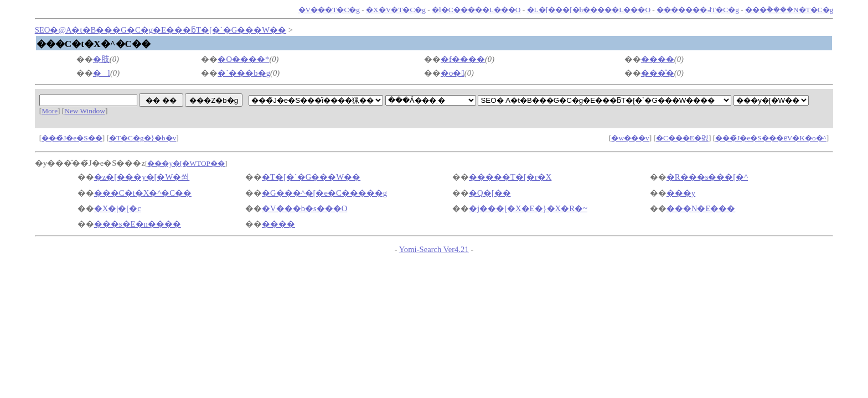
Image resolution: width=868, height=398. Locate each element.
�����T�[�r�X (510, 176)
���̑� (657, 73)
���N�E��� (701, 208)
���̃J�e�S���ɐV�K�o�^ (770, 138)
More (50, 111)
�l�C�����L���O (476, 10)
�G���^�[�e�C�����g (324, 192)
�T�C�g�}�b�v (142, 138)
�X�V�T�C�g (396, 10)
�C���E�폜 (682, 138)
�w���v (630, 138)
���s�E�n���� (137, 223)
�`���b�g (244, 73)
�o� (452, 73)
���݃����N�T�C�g (789, 10)
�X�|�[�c (117, 208)
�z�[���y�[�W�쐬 (141, 176)
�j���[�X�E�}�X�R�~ (528, 208)
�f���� (463, 59)
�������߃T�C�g (698, 10)
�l (101, 73)
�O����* (243, 59)
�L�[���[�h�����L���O (588, 10)
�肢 (101, 59)
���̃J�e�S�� (72, 138)
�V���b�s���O (304, 208)
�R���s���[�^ (707, 176)
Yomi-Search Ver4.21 (434, 249)
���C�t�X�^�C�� (143, 192)
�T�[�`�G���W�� (311, 176)
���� (657, 59)
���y (680, 192)
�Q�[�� (489, 192)
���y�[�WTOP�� (186, 163)
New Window (84, 111)
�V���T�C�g (329, 10)
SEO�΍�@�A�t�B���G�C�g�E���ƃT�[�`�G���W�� (160, 29)
